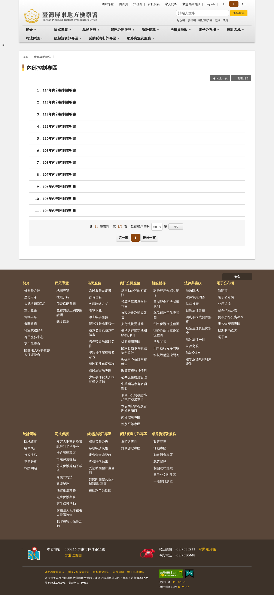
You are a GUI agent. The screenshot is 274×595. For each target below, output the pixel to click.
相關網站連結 (163, 468)
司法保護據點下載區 (69, 468)
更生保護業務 (66, 497)
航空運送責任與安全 (198, 330)
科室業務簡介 (33, 330)
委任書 (192, 20)
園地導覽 (30, 441)
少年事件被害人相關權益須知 (102, 379)
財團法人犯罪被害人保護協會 (37, 352)
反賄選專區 (129, 441)
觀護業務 (63, 484)
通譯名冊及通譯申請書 (102, 332)
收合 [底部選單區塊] (237, 276)
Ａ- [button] (224, 4)
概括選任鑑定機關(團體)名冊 (134, 332)
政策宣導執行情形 (134, 370)
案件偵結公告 (227, 310)
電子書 (223, 337)
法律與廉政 (179, 29)
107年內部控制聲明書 (59, 174)
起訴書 (181, 20)
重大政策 (30, 310)
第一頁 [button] (123, 238)
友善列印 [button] (243, 78)
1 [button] (135, 238)
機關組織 (30, 323)
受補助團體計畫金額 (102, 470)
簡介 (29, 29)
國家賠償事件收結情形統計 (134, 350)
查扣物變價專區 (229, 323)
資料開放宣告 (101, 572)
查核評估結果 (98, 461)
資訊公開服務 (121, 29)
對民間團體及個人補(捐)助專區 (102, 481)
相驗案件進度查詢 (102, 364)
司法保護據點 (66, 459)
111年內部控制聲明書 (59, 126)
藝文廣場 (63, 321)
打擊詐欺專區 (130, 448)
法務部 (137, 4)
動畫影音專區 (163, 455)
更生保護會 (32, 343)
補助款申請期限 (100, 490)
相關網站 (30, 468)
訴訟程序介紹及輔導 (166, 292)
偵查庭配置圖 (66, 304)
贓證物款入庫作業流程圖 (166, 332)
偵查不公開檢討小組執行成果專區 (134, 397)
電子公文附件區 (164, 475)
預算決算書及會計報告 (134, 304)
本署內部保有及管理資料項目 (134, 408)
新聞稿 (223, 290)
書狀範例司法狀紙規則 (166, 304)
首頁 (26, 56)
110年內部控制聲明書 (59, 138)
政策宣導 (159, 441)
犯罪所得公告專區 (231, 317)
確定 (176, 226)
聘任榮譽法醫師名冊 (102, 343)
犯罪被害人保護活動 (69, 523)
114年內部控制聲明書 (59, 90)
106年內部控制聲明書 (59, 186)
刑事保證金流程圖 (166, 324)
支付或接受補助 (132, 324)
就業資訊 (159, 461)
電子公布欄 (207, 29)
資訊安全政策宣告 (78, 572)
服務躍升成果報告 (102, 323)
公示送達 (224, 304)
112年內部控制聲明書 (59, 114)
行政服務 (30, 455)
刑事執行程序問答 (166, 348)
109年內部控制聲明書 (59, 150)
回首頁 (123, 4)
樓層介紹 (63, 297)
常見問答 (171, 4)
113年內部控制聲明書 (59, 102)
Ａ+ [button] (243, 4)
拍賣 (225, 20)
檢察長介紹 (32, 290)
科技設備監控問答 (166, 355)
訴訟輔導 (149, 29)
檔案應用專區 (130, 341)
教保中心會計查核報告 (134, 361)
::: (23, 3)
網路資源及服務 (139, 38)
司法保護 (33, 38)
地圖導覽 (63, 290)
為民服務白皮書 (100, 290)
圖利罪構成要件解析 (198, 319)
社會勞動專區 (66, 452)
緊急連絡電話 (191, 4)
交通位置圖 (73, 555)
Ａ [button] (233, 4)
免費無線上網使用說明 (69, 312)
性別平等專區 (130, 424)
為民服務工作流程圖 (166, 315)
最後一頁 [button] (149, 238)
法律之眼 (192, 346)
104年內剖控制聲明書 (59, 210)
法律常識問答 (195, 297)
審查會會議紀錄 (100, 455)
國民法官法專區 (100, 370)
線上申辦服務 (98, 317)
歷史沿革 (30, 297)
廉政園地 (192, 290)
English (210, 4)
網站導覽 (108, 4)
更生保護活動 (66, 503)
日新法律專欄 (195, 310)
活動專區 (159, 448)
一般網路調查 (163, 481)
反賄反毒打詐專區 (102, 38)
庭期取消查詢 (227, 330)
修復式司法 (65, 477)
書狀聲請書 (205, 20)
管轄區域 (30, 317)
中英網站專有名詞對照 (134, 386)
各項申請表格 (98, 448)
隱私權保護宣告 (54, 572)
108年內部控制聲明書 (59, 162)
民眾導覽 (61, 29)
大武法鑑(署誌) (34, 304)
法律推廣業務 (66, 490)
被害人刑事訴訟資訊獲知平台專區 (69, 443)
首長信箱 (154, 4)
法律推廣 (192, 304)
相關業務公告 (98, 441)
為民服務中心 (33, 337)
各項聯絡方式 (98, 304)
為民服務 (89, 29)
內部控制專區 (42, 67)
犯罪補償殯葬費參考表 (102, 355)
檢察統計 (30, 448)
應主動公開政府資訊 (134, 292)
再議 (217, 20)
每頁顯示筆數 (140, 226)
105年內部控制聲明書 (59, 198)
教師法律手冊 (195, 339)
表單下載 (95, 310)
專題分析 (30, 461)
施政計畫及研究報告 (134, 315)
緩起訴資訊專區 (66, 38)
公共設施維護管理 (134, 377)
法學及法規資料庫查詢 (198, 361)
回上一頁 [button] (222, 78)
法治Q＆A (193, 352)
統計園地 (234, 29)
